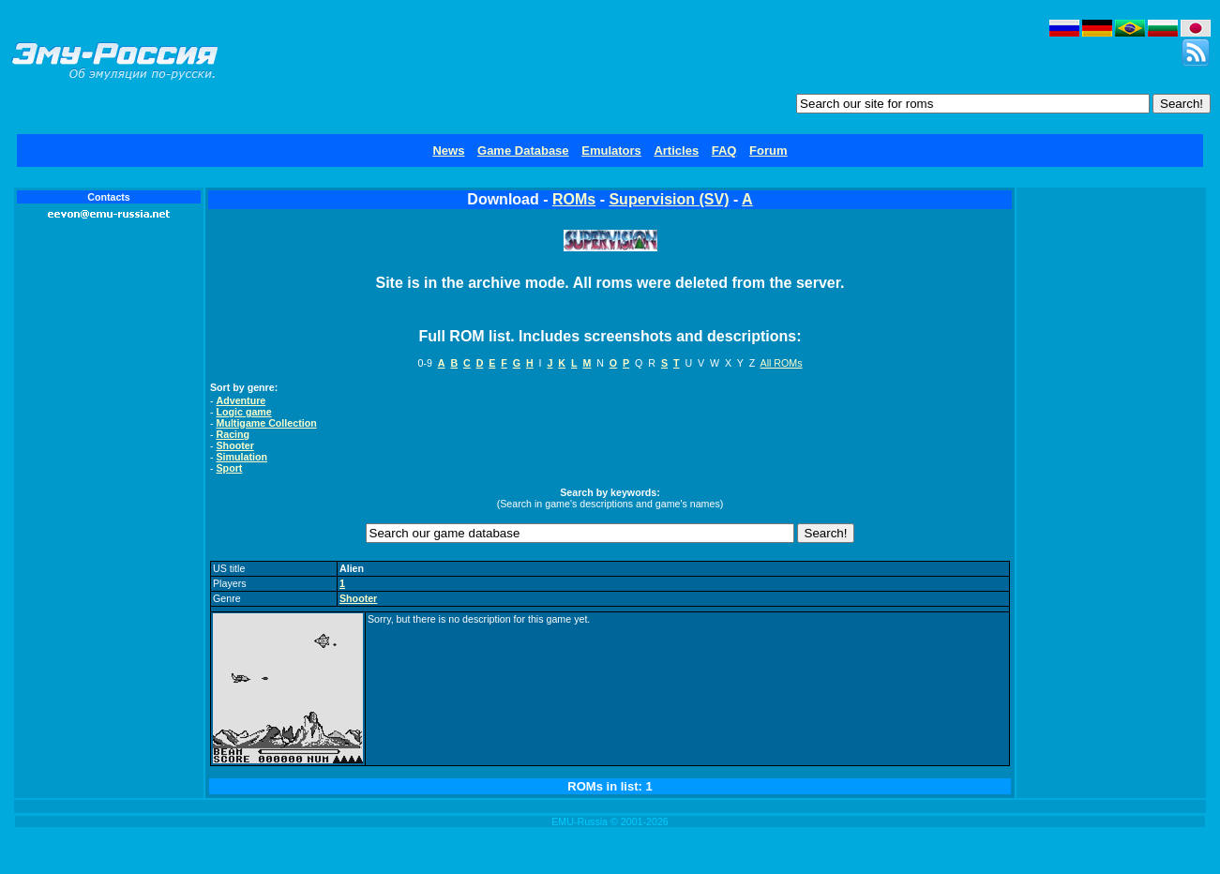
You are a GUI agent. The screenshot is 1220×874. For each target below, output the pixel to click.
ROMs (573, 199)
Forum (768, 150)
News (448, 150)
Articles (676, 150)
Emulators (611, 150)
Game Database (523, 150)
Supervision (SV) (669, 199)
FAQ (724, 150)
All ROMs (782, 363)
